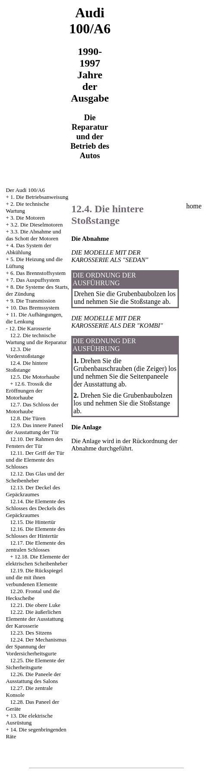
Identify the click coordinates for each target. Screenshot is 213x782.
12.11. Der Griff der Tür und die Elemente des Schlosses (35, 460)
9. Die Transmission (32, 300)
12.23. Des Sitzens (31, 632)
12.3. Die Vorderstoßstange (25, 352)
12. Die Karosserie (30, 328)
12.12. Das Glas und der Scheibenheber (35, 477)
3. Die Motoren (27, 217)
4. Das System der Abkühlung (28, 248)
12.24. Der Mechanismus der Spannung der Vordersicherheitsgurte (36, 646)
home (194, 206)
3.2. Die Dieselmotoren (36, 224)
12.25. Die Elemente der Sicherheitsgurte (35, 663)
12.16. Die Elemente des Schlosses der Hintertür (35, 532)
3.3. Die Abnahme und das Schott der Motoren (33, 235)
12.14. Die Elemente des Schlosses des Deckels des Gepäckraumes (35, 508)
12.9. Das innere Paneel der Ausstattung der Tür (34, 428)
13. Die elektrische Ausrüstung (29, 719)
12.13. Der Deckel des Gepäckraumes (33, 491)
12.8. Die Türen (27, 418)
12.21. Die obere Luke (35, 605)
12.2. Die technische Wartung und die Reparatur (36, 338)
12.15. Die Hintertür (32, 522)
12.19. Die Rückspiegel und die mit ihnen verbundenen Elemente (34, 577)
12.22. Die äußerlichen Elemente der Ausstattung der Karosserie (35, 619)
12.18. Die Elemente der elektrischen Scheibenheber (37, 560)
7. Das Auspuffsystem (35, 280)
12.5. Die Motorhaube (35, 376)
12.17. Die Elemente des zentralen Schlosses (35, 546)
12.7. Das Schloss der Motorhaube (32, 408)
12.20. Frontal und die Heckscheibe (33, 594)
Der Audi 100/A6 (25, 190)
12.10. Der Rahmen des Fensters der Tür (34, 442)
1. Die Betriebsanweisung (39, 197)
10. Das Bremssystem (34, 307)
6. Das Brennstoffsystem (38, 273)
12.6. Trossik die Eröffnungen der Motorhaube (29, 390)
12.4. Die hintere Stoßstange (27, 366)
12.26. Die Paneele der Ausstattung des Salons (33, 677)
